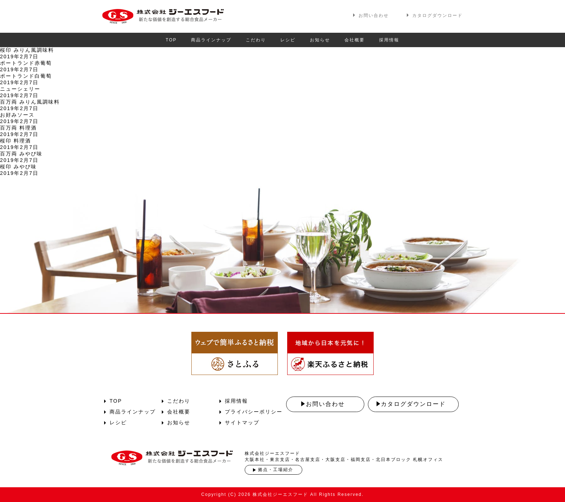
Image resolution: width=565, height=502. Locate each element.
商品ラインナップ (211, 39)
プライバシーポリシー (253, 412)
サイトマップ (242, 422)
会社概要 (354, 39)
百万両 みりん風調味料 (30, 102)
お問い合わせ (374, 15)
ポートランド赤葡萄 (26, 63)
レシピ (287, 39)
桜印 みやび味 (18, 166)
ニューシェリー (20, 89)
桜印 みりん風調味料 (27, 50)
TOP (171, 39)
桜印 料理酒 (15, 141)
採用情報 (389, 39)
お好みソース (17, 115)
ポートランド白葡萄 (26, 76)
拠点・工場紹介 (275, 469)
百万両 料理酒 (18, 128)
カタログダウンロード (437, 15)
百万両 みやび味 (21, 154)
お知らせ (320, 39)
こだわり (256, 39)
